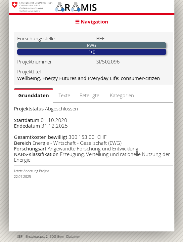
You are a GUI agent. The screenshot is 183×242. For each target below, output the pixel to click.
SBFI (20, 237)
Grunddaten (33, 95)
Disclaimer (73, 237)
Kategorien (122, 95)
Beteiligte (89, 95)
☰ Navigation (91, 21)
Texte (64, 95)
